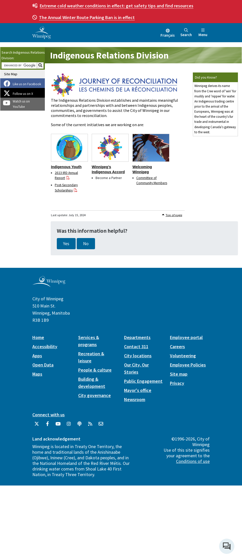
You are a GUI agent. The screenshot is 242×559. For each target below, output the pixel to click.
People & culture (95, 370)
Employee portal (186, 337)
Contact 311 (136, 346)
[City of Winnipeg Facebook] (47, 425)
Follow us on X (23, 94)
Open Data (42, 365)
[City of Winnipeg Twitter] (36, 425)
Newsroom (134, 399)
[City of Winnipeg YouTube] (58, 425)
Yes (66, 243)
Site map (178, 374)
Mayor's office (137, 390)
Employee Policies (188, 365)
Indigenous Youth (66, 167)
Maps (37, 374)
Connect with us (48, 415)
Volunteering (183, 356)
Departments (137, 337)
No (86, 243)
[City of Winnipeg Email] (101, 425)
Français (167, 35)
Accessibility (44, 346)
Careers (177, 346)
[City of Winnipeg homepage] (48, 285)
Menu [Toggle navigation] (202, 32)
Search (186, 32)
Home (38, 337)
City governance (94, 395)
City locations (138, 356)
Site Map (10, 74)
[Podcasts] (79, 425)
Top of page (174, 215)
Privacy (177, 383)
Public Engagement (143, 381)
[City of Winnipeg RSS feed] (90, 425)
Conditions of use (193, 461)
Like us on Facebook (27, 84)
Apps (37, 356)
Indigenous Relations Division (109, 55)
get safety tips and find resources (116, 6)
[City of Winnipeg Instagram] (68, 425)
